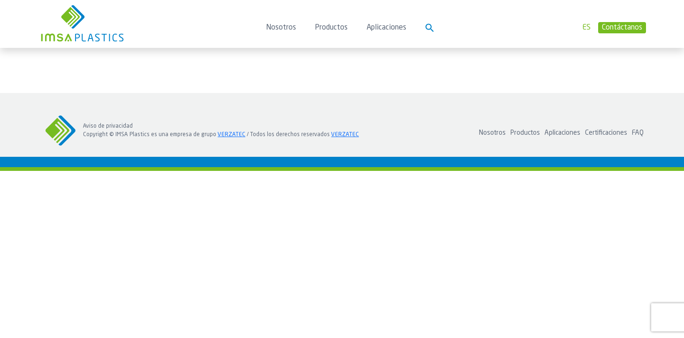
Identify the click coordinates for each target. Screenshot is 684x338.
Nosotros (281, 27)
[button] (429, 28)
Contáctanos (622, 27)
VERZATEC (231, 135)
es (586, 27)
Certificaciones (606, 133)
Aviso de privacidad (108, 126)
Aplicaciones (386, 27)
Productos (331, 27)
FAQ (638, 133)
